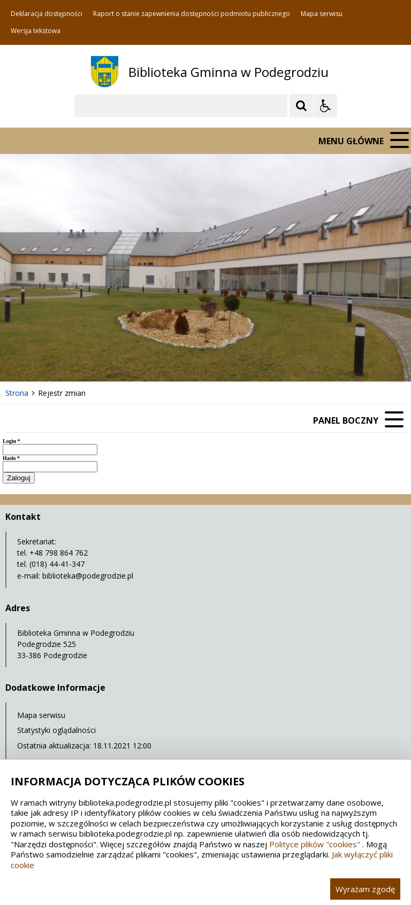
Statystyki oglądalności (56, 730)
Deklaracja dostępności (46, 14)
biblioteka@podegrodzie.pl (87, 576)
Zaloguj (19, 478)
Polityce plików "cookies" (314, 844)
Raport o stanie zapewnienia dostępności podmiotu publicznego (191, 14)
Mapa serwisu (321, 14)
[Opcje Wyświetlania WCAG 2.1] (325, 106)
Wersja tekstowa (35, 31)
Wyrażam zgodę (365, 889)
